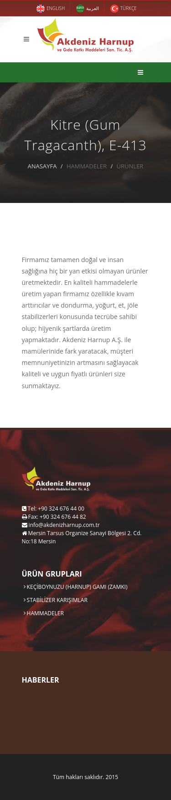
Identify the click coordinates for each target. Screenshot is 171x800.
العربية (87, 8)
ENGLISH (50, 8)
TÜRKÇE (123, 8)
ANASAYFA (42, 166)
